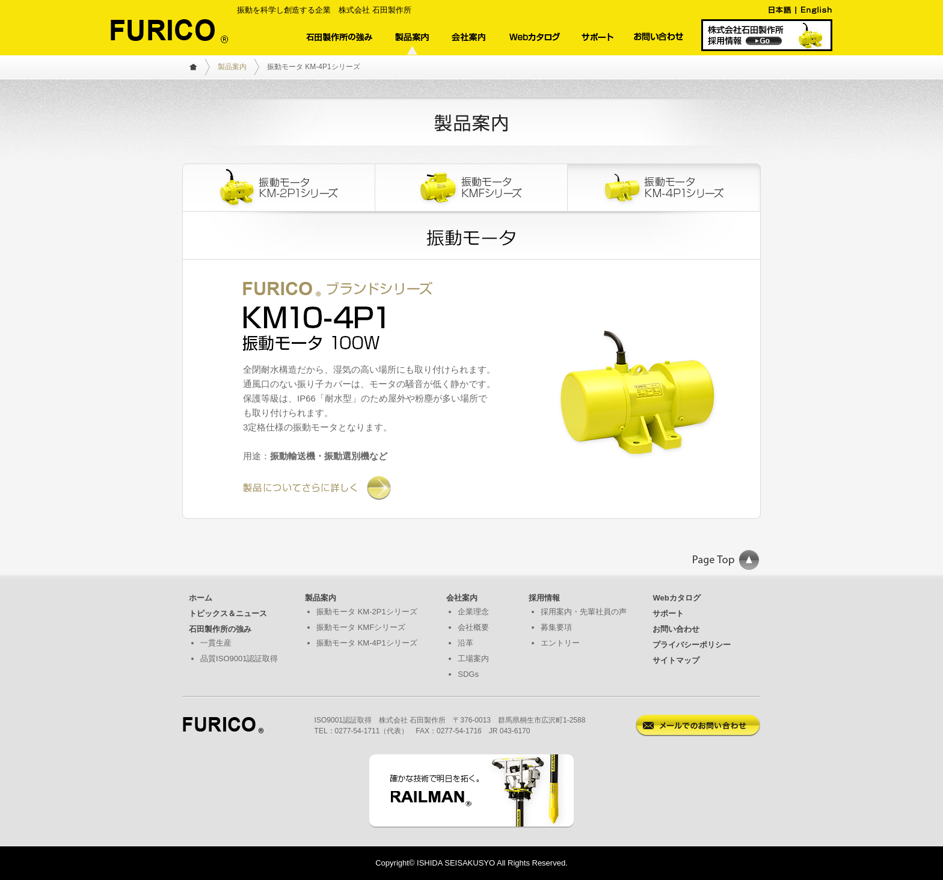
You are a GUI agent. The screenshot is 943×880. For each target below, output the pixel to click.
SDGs (468, 674)
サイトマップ (676, 660)
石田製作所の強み (220, 629)
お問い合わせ (676, 629)
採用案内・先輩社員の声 (584, 611)
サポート (668, 613)
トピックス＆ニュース (228, 613)
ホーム (200, 597)
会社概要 (473, 627)
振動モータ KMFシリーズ (360, 627)
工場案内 (473, 658)
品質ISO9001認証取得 (239, 658)
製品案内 (232, 67)
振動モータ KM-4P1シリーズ (366, 642)
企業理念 (473, 611)
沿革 (465, 642)
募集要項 (556, 627)
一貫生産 (216, 642)
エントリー (560, 642)
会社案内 (462, 597)
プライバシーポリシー (692, 644)
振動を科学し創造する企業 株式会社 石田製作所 (324, 9)
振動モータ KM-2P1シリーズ (366, 611)
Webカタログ (676, 597)
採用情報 (544, 597)
